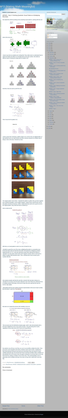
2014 (49, 126)
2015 (49, 50)
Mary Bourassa (9, 364)
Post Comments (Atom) (13, 408)
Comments (50, 37)
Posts (49, 34)
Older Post (40, 406)
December (51, 52)
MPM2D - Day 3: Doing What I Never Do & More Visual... (57, 100)
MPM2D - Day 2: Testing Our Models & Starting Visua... (57, 103)
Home (23, 406)
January (51, 124)
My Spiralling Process (53, 68)
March (50, 120)
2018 (49, 45)
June (50, 114)
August (51, 111)
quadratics (39, 364)
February (51, 122)
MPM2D (14, 364)
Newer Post (5, 406)
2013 (49, 128)
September (51, 58)
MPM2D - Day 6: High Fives (55, 91)
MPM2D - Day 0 (52, 108)
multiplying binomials (21, 364)
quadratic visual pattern (31, 364)
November (51, 54)
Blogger (41, 414)
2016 (49, 48)
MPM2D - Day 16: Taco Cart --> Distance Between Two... (56, 60)
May (50, 116)
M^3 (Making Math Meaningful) (17, 6)
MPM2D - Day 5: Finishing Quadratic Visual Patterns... (57, 94)
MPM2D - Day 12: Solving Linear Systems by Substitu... (56, 74)
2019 (49, 43)
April (50, 118)
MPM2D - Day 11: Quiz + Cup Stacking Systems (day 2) (55, 77)
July (50, 112)
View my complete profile (52, 29)
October (51, 56)
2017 (49, 47)
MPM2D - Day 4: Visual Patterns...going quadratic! (55, 97)
